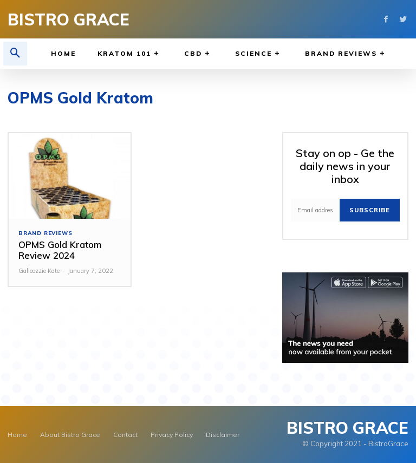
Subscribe (369, 210)
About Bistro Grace (70, 435)
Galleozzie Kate (39, 271)
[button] (15, 54)
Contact (125, 435)
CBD (198, 54)
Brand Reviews (346, 54)
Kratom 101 (130, 54)
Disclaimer (222, 435)
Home (63, 53)
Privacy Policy (172, 435)
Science (259, 54)
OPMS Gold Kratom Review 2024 (59, 250)
